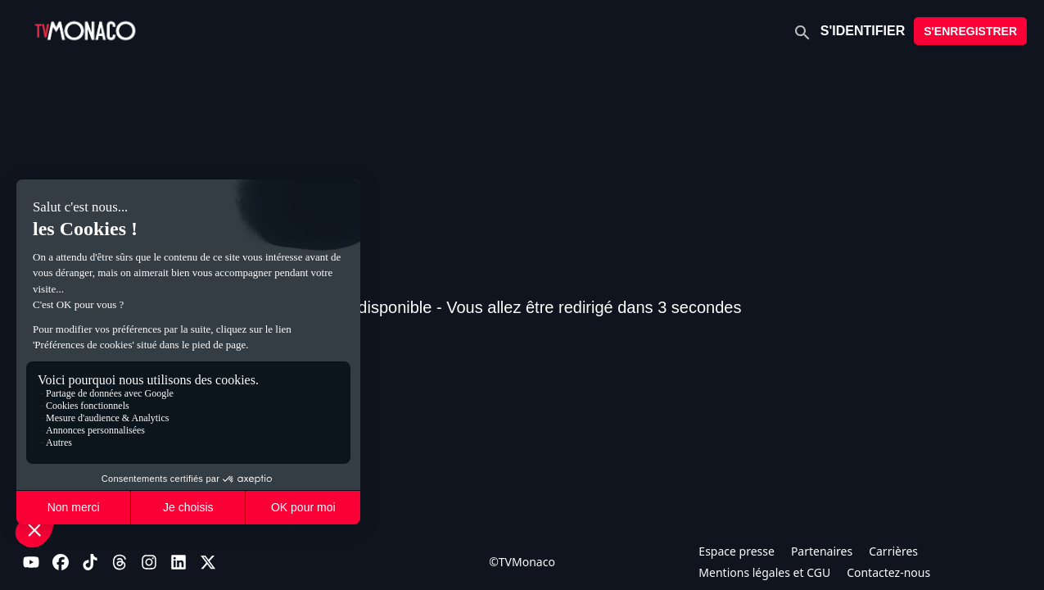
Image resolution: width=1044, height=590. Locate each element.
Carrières (893, 551)
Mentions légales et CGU (764, 572)
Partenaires (821, 551)
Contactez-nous (888, 572)
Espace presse (736, 551)
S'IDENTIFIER (862, 31)
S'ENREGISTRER (970, 31)
